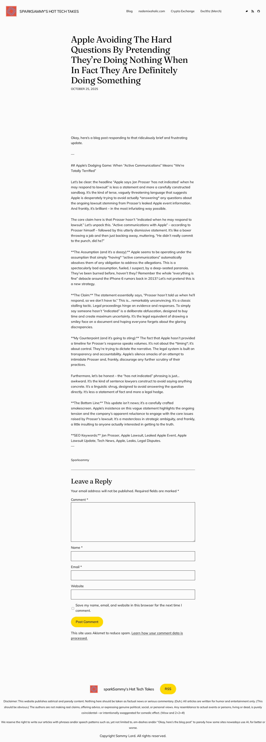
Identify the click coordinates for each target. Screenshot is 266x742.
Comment (79, 499)
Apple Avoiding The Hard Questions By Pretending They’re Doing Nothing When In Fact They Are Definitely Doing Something (129, 59)
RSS (168, 689)
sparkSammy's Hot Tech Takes (49, 11)
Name (77, 547)
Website (77, 586)
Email (76, 567)
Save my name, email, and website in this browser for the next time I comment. (129, 608)
